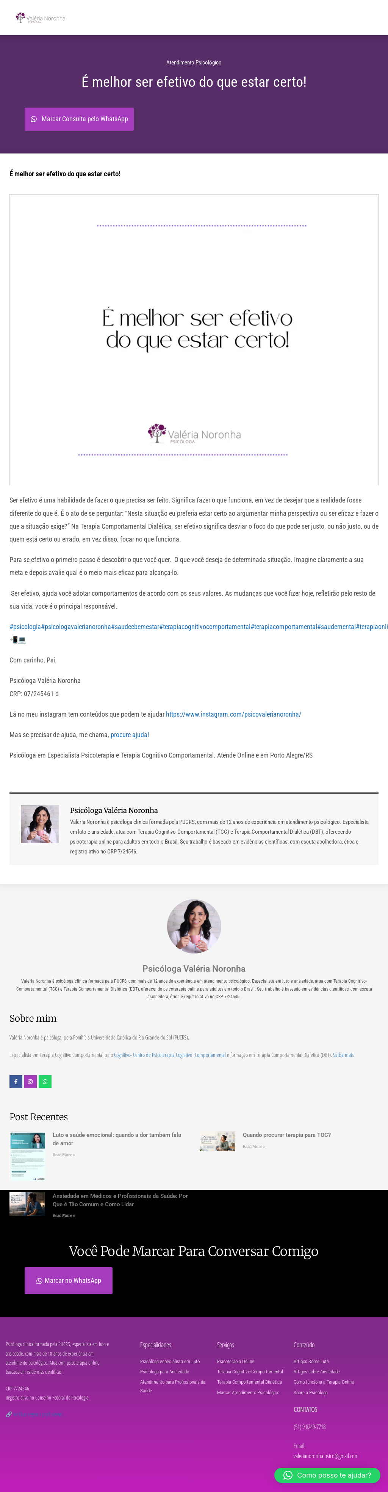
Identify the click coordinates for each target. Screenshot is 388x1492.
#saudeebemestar (135, 627)
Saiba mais (343, 1054)
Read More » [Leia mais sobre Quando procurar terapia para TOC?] (254, 1146)
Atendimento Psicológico (194, 62)
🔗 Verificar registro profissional (34, 1414)
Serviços (225, 1344)
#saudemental (336, 627)
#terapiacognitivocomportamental (204, 627)
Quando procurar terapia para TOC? (287, 1135)
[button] (327, 1475)
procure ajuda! (129, 735)
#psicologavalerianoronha (76, 627)
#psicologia (25, 627)
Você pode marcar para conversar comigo (194, 1251)
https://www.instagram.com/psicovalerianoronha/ (234, 714)
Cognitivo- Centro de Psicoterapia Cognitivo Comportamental (170, 1054)
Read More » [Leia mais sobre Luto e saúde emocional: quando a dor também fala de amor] (64, 1154)
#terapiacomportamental (283, 627)
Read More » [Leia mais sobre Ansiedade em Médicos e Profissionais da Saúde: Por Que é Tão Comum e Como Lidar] (64, 1215)
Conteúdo (304, 1344)
